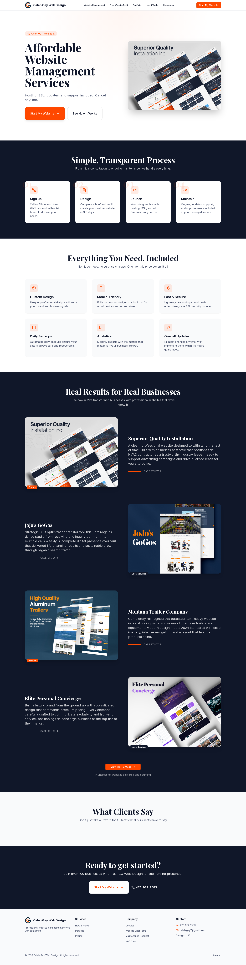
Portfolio (137, 5)
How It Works (152, 5)
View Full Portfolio (123, 766)
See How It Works (85, 113)
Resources (170, 5)
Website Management (94, 5)
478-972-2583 (188, 925)
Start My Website (208, 5)
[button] (24, 830)
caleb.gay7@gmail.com (192, 930)
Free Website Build (119, 5)
